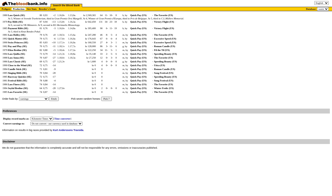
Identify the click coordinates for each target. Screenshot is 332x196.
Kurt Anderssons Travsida (68, 130)
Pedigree (6, 9)
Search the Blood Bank (66, 5)
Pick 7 (106, 98)
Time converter (62, 118)
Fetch (54, 98)
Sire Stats (32, 9)
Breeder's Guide (47, 9)
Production (18, 9)
